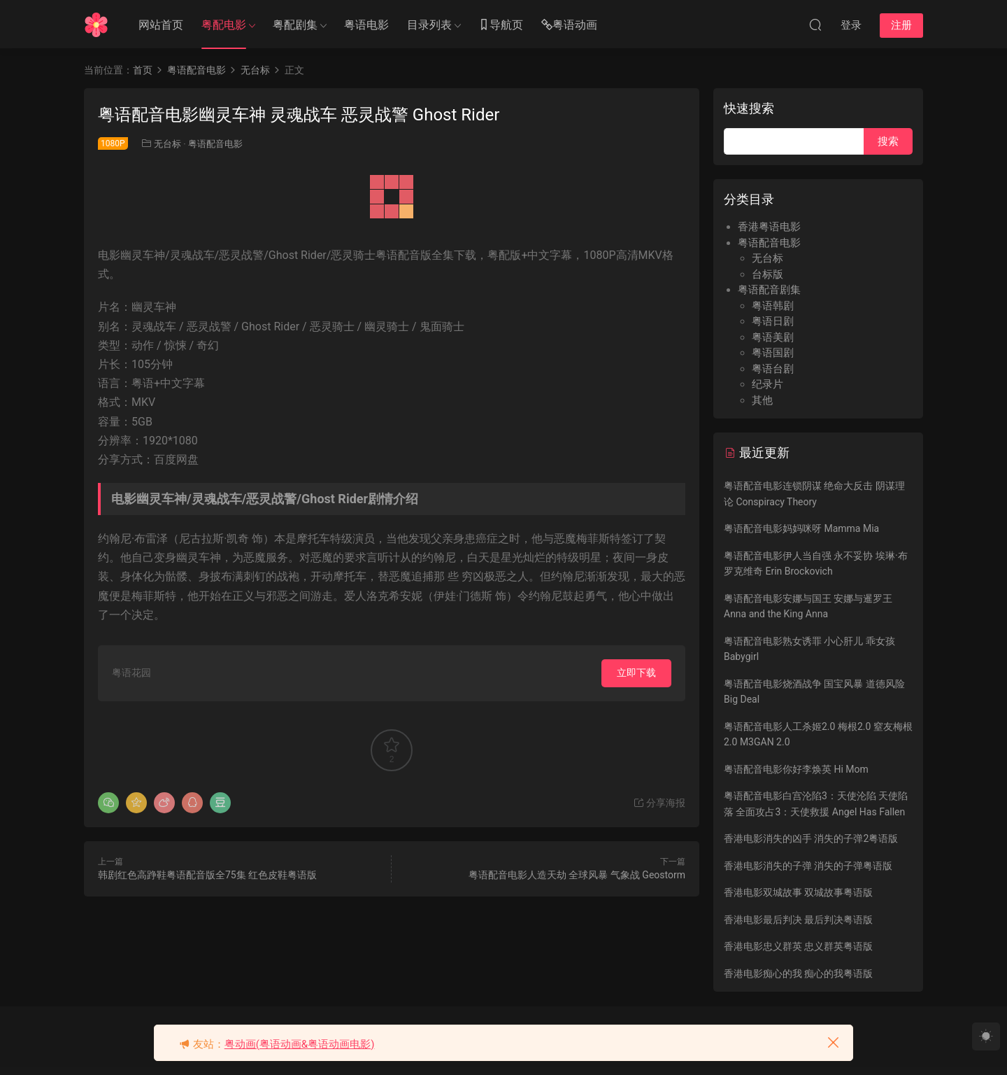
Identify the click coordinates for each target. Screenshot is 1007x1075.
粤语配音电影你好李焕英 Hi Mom (796, 769)
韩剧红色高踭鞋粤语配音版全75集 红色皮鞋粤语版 (207, 874)
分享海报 (659, 802)
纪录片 (767, 384)
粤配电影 (223, 24)
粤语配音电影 (215, 144)
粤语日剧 (773, 321)
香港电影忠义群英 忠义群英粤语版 (798, 946)
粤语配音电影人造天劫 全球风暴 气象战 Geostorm (577, 874)
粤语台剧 (773, 369)
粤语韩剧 (773, 306)
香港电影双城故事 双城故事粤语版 (798, 892)
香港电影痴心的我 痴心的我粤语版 (798, 973)
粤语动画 (569, 25)
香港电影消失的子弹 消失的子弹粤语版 (808, 865)
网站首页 (160, 24)
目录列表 (429, 24)
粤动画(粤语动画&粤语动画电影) (299, 1044)
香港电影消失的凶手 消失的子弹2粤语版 (811, 838)
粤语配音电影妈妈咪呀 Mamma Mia (801, 528)
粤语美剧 (773, 337)
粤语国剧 (773, 352)
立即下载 (636, 672)
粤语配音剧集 (769, 289)
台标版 (767, 274)
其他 (762, 400)
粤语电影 (366, 24)
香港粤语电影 (769, 226)
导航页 (500, 25)
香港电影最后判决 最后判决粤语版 (798, 919)
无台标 (167, 144)
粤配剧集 (295, 24)
